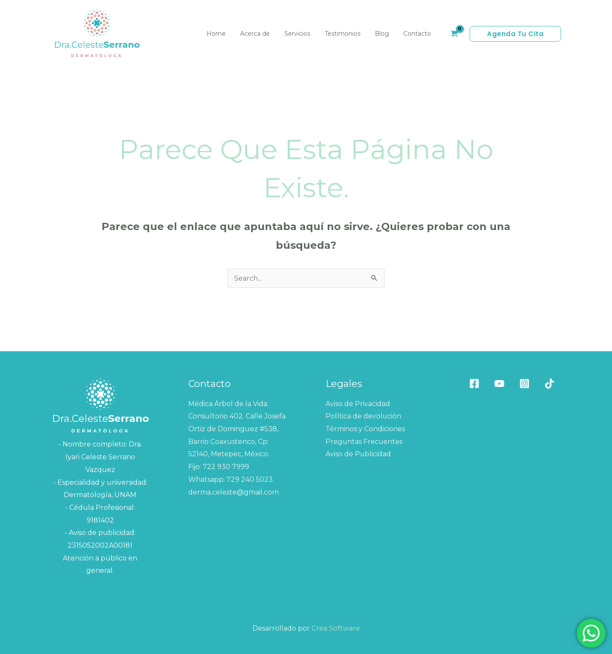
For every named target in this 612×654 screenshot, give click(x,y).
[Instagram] (524, 383)
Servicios (306, 33)
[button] (515, 34)
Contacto (418, 33)
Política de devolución (364, 416)
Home (230, 33)
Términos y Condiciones (365, 429)
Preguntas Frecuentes (364, 442)
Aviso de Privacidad (358, 404)
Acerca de (266, 33)
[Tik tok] (549, 383)
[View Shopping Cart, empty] (454, 34)
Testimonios (349, 33)
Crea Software (336, 628)
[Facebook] (474, 383)
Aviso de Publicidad (358, 454)
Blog (386, 33)
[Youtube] (499, 383)
